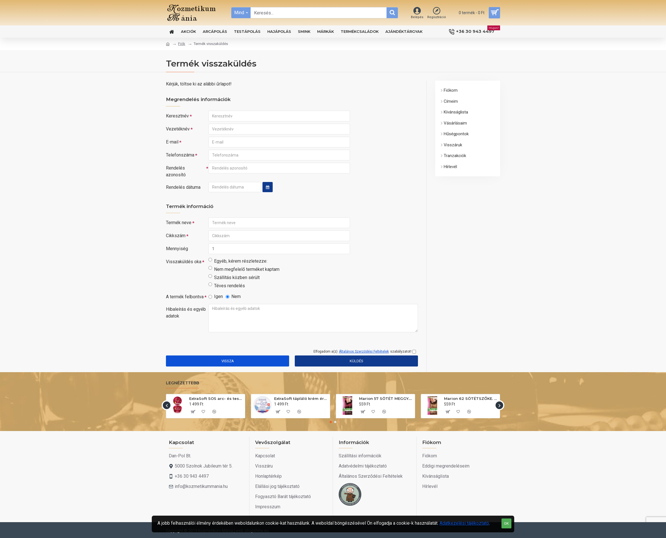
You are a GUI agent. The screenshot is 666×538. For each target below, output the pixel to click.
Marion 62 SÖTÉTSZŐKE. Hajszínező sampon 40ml (471, 398)
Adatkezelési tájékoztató (464, 523)
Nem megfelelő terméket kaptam (243, 269)
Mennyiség (177, 248)
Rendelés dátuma (183, 187)
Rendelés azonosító (176, 171)
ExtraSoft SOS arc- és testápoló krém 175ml (216, 398)
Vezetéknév (178, 129)
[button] (167, 405)
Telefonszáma (180, 155)
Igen (215, 296)
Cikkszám (175, 235)
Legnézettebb (182, 383)
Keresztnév (177, 116)
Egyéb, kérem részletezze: (237, 261)
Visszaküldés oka (183, 261)
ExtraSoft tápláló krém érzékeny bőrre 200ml (301, 398)
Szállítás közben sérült (234, 277)
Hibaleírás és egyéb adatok (186, 312)
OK (506, 523)
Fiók (181, 44)
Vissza (227, 361)
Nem (233, 296)
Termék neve (178, 222)
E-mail (172, 142)
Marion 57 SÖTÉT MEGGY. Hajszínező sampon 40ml (386, 398)
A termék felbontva (185, 296)
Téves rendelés (226, 285)
